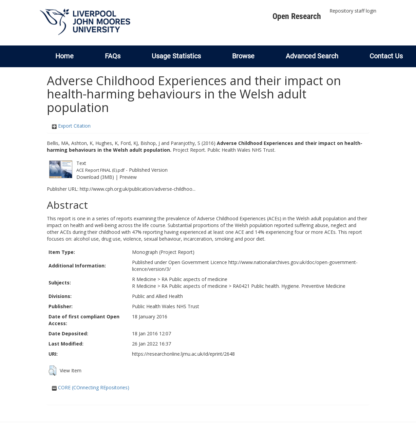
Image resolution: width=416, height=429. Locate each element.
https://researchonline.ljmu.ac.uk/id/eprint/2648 (183, 354)
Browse (243, 56)
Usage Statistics (176, 56)
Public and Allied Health (157, 296)
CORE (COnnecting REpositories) (90, 387)
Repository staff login (352, 10)
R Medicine (144, 279)
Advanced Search (312, 56)
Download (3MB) (95, 177)
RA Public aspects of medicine (194, 279)
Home (64, 56)
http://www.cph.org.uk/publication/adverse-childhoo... (137, 189)
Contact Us (386, 56)
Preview (128, 177)
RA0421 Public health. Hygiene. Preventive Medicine (289, 286)
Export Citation (71, 126)
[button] (52, 371)
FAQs (112, 56)
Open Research (296, 16)
